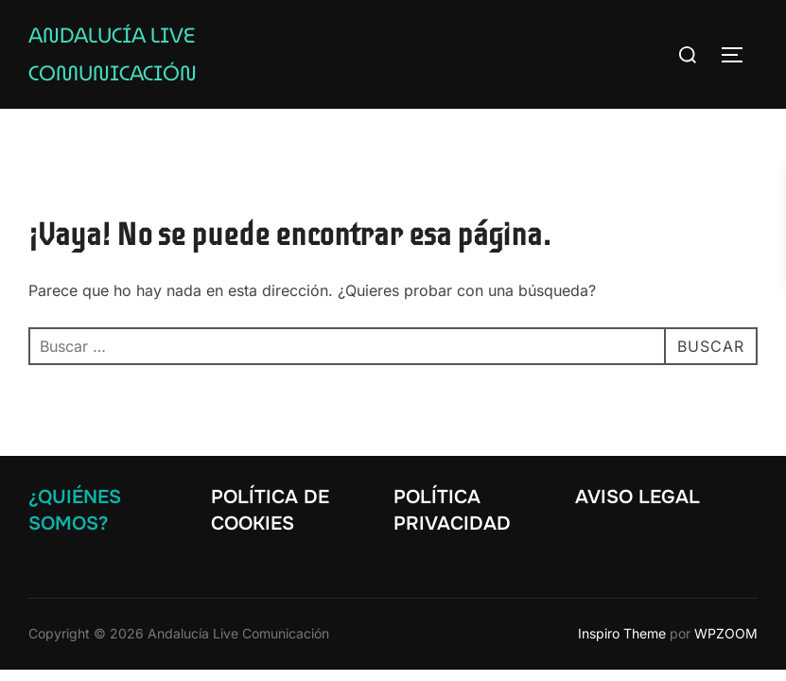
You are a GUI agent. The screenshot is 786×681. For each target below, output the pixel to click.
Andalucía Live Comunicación (112, 54)
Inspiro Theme (622, 633)
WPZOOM (726, 633)
